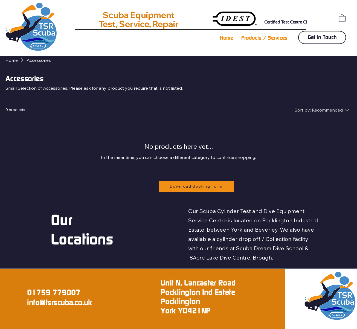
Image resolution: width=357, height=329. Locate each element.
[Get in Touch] (322, 37)
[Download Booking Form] (196, 186)
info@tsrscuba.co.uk (59, 303)
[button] (342, 18)
